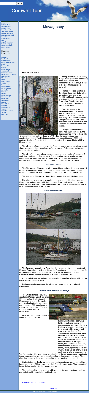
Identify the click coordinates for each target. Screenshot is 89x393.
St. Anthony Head (6, 97)
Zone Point (4, 114)
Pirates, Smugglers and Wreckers (7, 46)
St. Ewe (3, 102)
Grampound (5, 71)
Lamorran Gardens (7, 73)
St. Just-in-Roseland (7, 104)
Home (3, 23)
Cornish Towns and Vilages (33, 382)
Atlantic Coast (5, 28)
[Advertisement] (54, 52)
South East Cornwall (7, 35)
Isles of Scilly (5, 38)
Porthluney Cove (6, 86)
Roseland (4, 57)
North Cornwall (6, 26)
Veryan (3, 112)
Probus (3, 93)
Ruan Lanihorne (6, 95)
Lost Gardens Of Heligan (8, 74)
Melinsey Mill (5, 76)
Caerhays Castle (6, 60)
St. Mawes (4, 105)
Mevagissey (4, 78)
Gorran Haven (5, 69)
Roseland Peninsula (7, 33)
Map (2, 40)
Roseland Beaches (6, 59)
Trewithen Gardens (7, 111)
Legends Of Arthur (7, 42)
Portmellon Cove (6, 88)
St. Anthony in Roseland (5, 99)
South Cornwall (6, 30)
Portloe (3, 92)
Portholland (4, 85)
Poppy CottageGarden (5, 82)
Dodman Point (5, 66)
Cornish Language (6, 44)
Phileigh (3, 79)
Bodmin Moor (5, 25)
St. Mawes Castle (6, 107)
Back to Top (53, 388)
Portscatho (4, 90)
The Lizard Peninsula (7, 31)
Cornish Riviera (6, 37)
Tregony (3, 109)
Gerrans (3, 67)
